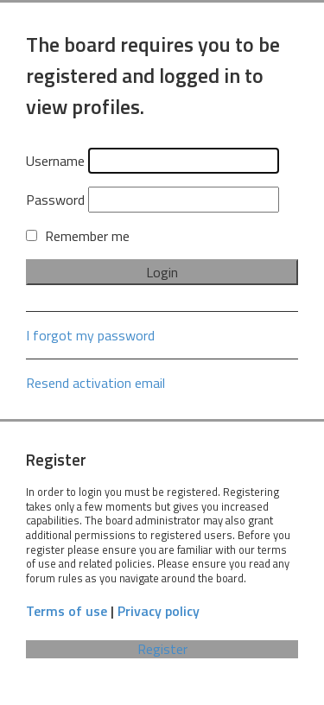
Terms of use (66, 611)
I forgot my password (90, 335)
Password (55, 199)
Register (162, 649)
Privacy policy (159, 611)
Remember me (78, 235)
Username (55, 160)
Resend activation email (95, 382)
